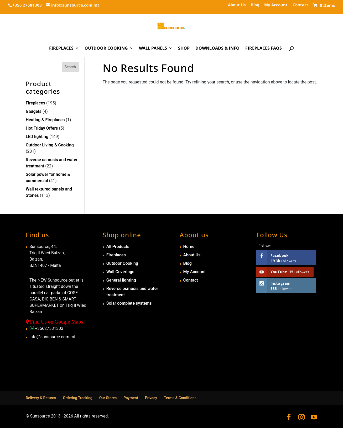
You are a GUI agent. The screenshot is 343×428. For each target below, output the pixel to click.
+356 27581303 (27, 5)
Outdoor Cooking (106, 48)
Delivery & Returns (41, 398)
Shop (184, 48)
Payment (130, 398)
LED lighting (37, 136)
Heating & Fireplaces (45, 119)
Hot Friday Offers (42, 128)
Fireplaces (61, 48)
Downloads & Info (217, 48)
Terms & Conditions (180, 398)
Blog (255, 5)
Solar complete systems (129, 303)
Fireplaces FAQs (263, 48)
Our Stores (108, 398)
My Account (276, 5)
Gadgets (33, 111)
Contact (300, 5)
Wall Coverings (120, 271)
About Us (237, 5)
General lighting (121, 280)
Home (189, 246)
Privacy (151, 398)
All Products (117, 246)
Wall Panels (153, 48)
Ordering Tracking (77, 398)
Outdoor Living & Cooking (50, 144)
